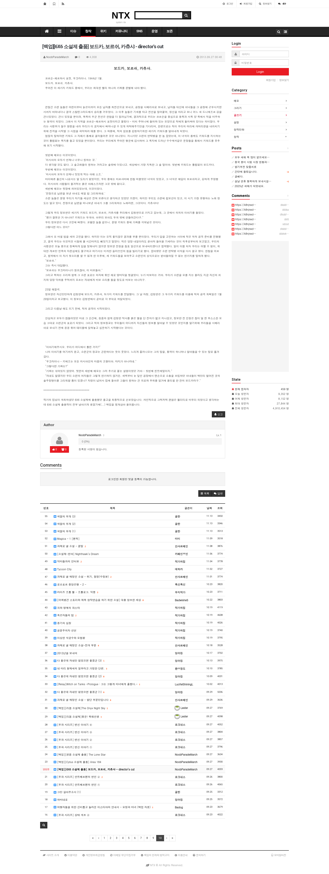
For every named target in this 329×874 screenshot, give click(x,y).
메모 (236, 100)
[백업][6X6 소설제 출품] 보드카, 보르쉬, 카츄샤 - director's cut (94, 769)
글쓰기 (238, 115)
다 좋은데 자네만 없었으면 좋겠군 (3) (79, 660)
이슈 (73, 31)
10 (160, 838)
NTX (121, 15)
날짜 (209, 508)
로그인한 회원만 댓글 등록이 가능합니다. (132, 479)
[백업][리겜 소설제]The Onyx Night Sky (81, 708)
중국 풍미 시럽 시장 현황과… (251, 162)
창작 (88, 31)
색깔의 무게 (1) (64, 531)
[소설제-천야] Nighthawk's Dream (76, 554)
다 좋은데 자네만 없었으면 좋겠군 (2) (79, 676)
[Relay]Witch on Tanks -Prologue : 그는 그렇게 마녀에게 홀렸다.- (97, 684)
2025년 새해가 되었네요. (248, 186)
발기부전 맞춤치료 (244, 167)
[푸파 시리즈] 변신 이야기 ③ (73, 732)
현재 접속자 (242, 389)
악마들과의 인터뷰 (68, 561)
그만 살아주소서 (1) (67, 792)
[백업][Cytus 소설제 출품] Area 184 (77, 762)
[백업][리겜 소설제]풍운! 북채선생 (78, 716)
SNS (139, 31)
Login (260, 71)
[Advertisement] (260, 306)
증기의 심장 (62, 623)
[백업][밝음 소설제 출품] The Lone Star (80, 754)
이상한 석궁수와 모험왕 (69, 638)
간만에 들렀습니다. (245, 171)
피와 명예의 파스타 (67, 607)
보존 (169, 31)
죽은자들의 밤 (65, 615)
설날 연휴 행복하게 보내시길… (251, 181)
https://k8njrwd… (244, 205)
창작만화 (239, 129)
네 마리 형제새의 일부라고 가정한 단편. (80, 668)
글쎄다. (238, 176)
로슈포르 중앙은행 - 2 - (70, 584)
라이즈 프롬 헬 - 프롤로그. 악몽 (76, 592)
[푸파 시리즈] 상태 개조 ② (71, 815)
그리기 (238, 108)
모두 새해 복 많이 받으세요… (251, 157)
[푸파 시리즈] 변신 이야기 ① (73, 747)
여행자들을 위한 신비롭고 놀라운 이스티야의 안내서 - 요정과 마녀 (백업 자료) (103, 807)
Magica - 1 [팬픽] (66, 538)
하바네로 (61, 799)
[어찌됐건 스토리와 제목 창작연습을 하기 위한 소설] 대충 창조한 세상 (99, 600)
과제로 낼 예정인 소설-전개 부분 (76, 645)
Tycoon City (63, 569)
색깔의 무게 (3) (64, 516)
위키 (103, 31)
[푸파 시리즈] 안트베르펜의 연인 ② (78, 776)
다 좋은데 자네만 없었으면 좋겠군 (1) (79, 692)
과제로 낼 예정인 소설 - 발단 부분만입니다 (82, 700)
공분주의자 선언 (65, 630)
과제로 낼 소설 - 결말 (70, 546)
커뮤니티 (121, 31)
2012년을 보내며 (65, 653)
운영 (154, 31)
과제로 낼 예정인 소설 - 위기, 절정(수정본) (82, 576)
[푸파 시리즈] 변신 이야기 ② (73, 739)
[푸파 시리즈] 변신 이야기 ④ (73, 724)
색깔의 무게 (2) (64, 524)
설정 (236, 122)
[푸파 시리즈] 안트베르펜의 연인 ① (77, 784)
